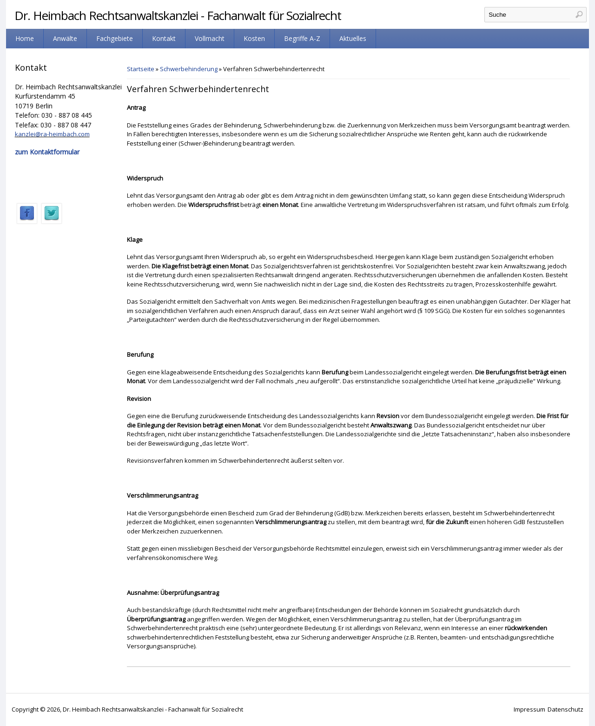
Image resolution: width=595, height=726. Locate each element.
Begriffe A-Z (302, 38)
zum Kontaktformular (47, 151)
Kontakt (164, 38)
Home (24, 38)
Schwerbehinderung (189, 69)
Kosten (254, 38)
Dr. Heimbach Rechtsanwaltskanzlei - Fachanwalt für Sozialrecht (177, 15)
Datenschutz (565, 709)
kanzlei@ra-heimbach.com (52, 134)
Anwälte (65, 38)
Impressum (529, 709)
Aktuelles (352, 38)
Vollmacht (210, 38)
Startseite (140, 69)
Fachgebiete (114, 38)
